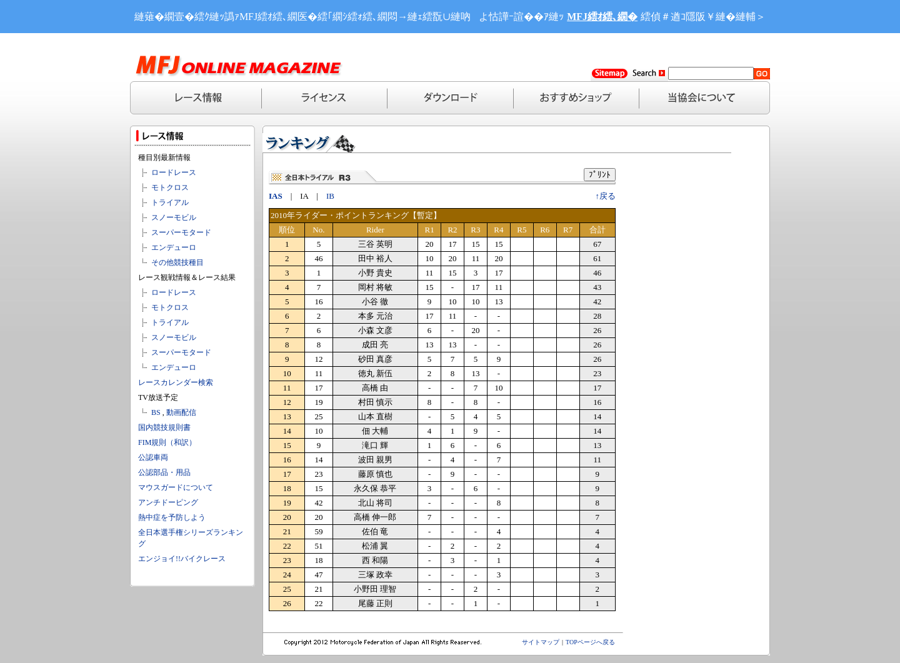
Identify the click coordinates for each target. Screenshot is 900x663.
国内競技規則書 (164, 427)
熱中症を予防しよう (172, 517)
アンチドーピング (168, 502)
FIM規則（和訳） (167, 442)
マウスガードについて (175, 487)
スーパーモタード (181, 232)
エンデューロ (173, 247)
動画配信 (181, 412)
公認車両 (153, 457)
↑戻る (606, 196)
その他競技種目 (177, 262)
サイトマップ (540, 642)
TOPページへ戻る (590, 642)
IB (330, 196)
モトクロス (170, 187)
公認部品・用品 (164, 472)
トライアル (170, 202)
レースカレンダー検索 (175, 382)
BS (156, 412)
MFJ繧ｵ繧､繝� (602, 16)
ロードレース (173, 172)
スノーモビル (173, 217)
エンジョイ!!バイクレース (182, 558)
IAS (275, 196)
